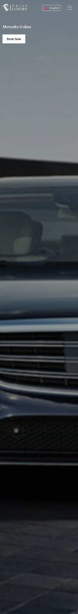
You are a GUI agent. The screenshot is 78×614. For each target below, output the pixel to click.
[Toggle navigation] (70, 8)
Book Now (14, 39)
